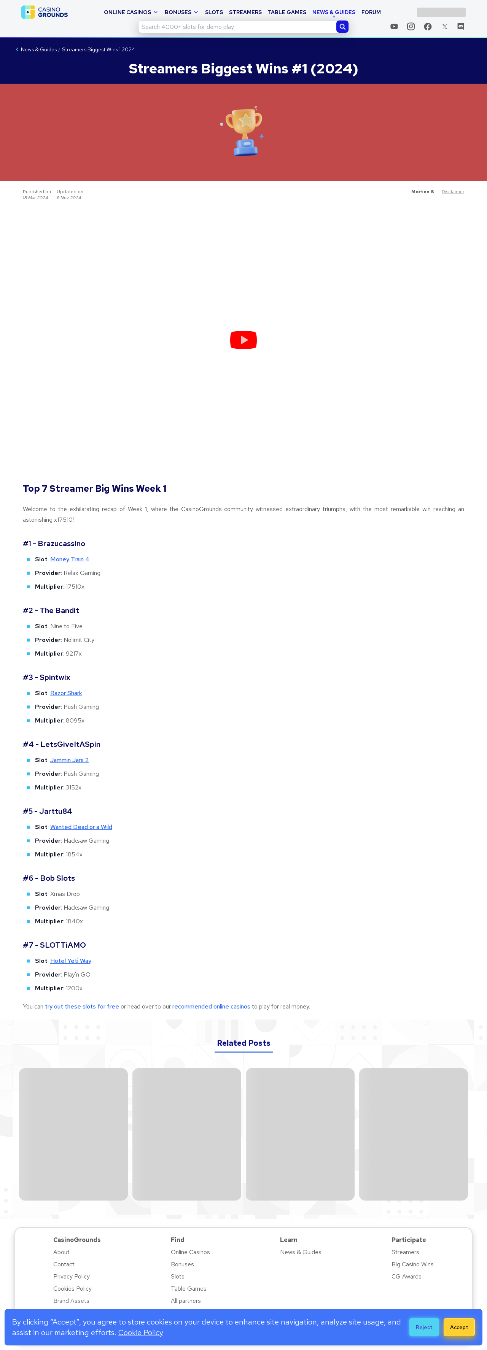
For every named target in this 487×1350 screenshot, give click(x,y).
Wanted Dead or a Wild (81, 827)
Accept (459, 1327)
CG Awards (407, 1276)
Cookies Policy (72, 1289)
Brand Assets (71, 1301)
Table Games (287, 12)
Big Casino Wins (413, 1264)
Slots (214, 12)
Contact (64, 1264)
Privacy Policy (71, 1276)
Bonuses (182, 12)
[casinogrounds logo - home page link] (44, 12)
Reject (424, 1327)
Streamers (245, 12)
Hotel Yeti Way (70, 961)
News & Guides (333, 12)
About (61, 1252)
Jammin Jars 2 (69, 760)
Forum (371, 12)
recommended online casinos (211, 1006)
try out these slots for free (82, 1006)
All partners (186, 1301)
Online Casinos (131, 12)
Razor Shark (66, 693)
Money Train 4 (69, 559)
